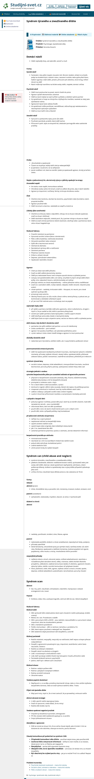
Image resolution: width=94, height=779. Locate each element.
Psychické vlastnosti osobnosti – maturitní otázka (49, 765)
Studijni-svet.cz (25, 5)
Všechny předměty (19, 14)
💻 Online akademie (11, 26)
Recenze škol (76, 14)
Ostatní (87, 14)
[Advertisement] (60, 28)
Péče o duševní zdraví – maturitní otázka (45, 770)
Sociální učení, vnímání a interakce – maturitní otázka (50, 767)
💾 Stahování (8, 24)
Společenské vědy (42, 775)
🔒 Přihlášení (6, 14)
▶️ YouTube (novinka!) (12, 21)
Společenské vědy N (54, 775)
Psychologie (32, 775)
